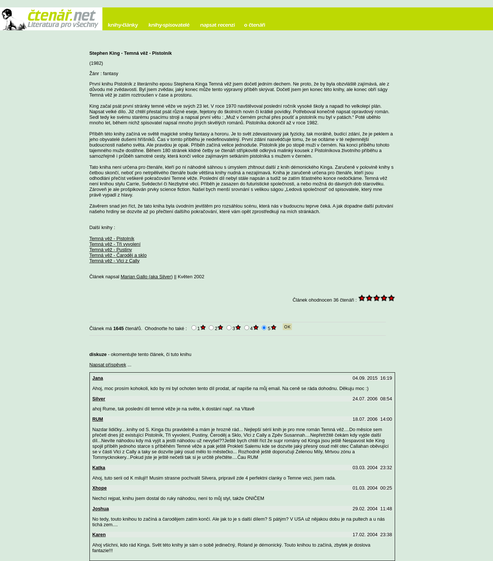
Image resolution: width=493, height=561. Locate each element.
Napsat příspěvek (107, 364)
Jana (97, 378)
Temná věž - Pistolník (112, 238)
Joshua (100, 508)
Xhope (99, 488)
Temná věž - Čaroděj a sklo (118, 255)
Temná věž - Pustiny (110, 249)
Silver (98, 399)
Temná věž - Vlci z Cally (114, 260)
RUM (97, 419)
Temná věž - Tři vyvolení (114, 244)
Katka (98, 467)
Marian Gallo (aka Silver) (146, 276)
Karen (99, 534)
